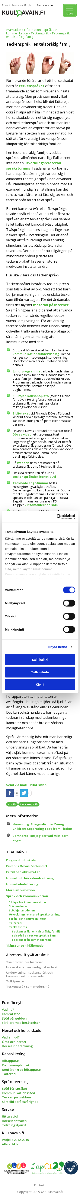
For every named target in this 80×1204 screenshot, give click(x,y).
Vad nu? (8, 1009)
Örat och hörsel (14, 1042)
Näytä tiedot (57, 646)
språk (12, 804)
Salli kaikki (40, 659)
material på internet (51, 305)
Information (32, 30)
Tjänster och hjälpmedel (25, 945)
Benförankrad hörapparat (22, 1069)
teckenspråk (29, 804)
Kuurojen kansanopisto (31, 396)
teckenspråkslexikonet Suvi (34, 477)
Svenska (17, 5)
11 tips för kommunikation (27, 902)
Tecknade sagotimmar (30, 483)
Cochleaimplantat (15, 1065)
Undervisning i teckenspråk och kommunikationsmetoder (29, 974)
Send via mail (16, 785)
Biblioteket (22, 413)
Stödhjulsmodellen (22, 910)
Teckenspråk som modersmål (32, 940)
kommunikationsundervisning (36, 354)
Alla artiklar (11, 1144)
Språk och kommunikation (27, 896)
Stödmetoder (18, 906)
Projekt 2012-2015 (15, 1140)
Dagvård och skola (21, 860)
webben (23, 463)
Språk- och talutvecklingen (28, 919)
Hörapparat (11, 1060)
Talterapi (15, 923)
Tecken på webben (16, 1097)
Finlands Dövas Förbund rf (26, 866)
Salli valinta (40, 672)
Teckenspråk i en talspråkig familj (36, 931)
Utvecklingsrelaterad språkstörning (34, 914)
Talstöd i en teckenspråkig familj (35, 935)
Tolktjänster (15, 981)
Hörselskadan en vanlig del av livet (32, 967)
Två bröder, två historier (24, 962)
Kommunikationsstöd (18, 1093)
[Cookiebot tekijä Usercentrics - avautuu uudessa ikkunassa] (57, 516)
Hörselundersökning (17, 1046)
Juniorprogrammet (27, 371)
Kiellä (40, 684)
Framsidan (13, 30)
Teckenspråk (40, 33)
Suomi (6, 5)
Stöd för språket (14, 1088)
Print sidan (38, 785)
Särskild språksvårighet (20, 1101)
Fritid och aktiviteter (23, 872)
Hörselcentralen (14, 1121)
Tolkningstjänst (14, 1125)
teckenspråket (31, 85)
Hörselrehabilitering (22, 884)
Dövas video (22, 434)
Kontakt (39, 1185)
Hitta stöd (10, 1116)
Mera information (20, 890)
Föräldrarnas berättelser (21, 1022)
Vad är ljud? (11, 1037)
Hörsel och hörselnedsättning (30, 878)
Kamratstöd (11, 1014)
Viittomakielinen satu (41, 505)
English (28, 5)
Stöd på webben (14, 1018)
